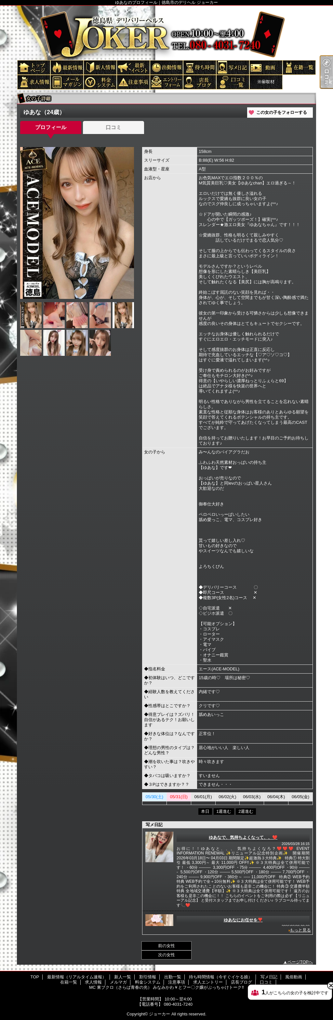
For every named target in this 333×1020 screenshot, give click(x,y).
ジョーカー (159, 1014)
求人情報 (33, 82)
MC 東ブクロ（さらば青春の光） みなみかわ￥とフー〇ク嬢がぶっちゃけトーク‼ (265, 82)
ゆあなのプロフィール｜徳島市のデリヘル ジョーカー (166, 32)
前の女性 (166, 945)
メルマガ (66, 82)
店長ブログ (199, 82)
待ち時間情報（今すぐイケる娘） (199, 67)
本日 (205, 811)
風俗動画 (265, 67)
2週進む (245, 811)
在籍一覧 (299, 67)
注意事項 (133, 82)
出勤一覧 (166, 67)
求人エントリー (166, 82)
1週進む (223, 811)
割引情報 (133, 67)
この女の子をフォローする (281, 112)
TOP (33, 67)
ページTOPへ (300, 962)
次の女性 (166, 954)
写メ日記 (232, 67)
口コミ (232, 82)
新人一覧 (100, 67)
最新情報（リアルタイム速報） (66, 67)
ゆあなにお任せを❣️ (243, 920)
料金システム (100, 82)
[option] (77, 223)
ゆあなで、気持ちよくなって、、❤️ (243, 837)
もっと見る (300, 930)
